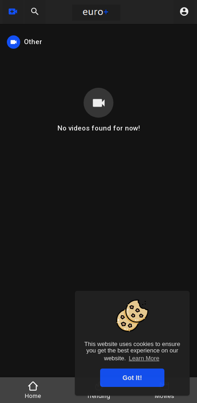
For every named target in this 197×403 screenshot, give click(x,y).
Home (33, 389)
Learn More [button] (144, 358)
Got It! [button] (132, 377)
